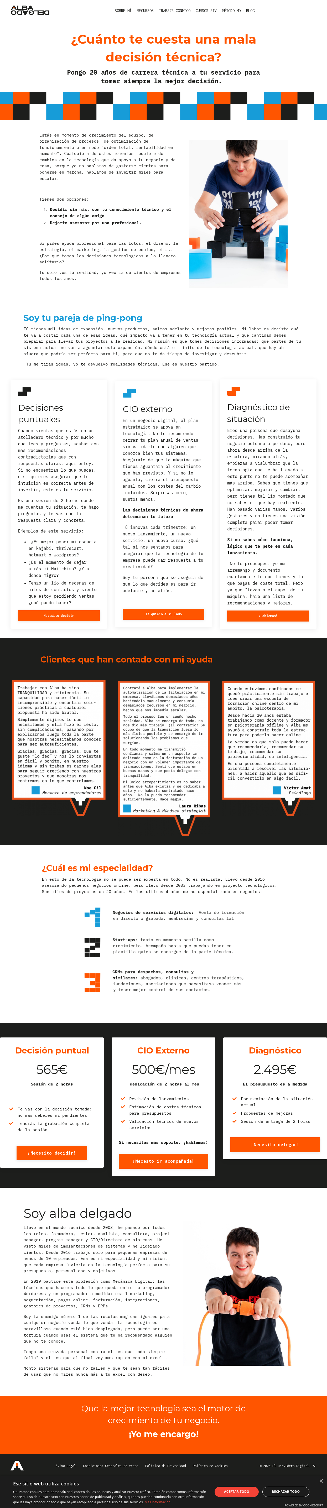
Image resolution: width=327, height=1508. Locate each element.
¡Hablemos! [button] (268, 626)
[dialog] (163, 1492)
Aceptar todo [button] (236, 1491)
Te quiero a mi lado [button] (164, 624)
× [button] (321, 1481)
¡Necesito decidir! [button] (52, 1167)
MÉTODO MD (231, 10)
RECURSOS (145, 10)
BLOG (250, 10)
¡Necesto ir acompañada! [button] (164, 1182)
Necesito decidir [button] (59, 625)
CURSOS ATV (206, 10)
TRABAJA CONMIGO (174, 10)
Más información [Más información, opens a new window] (157, 1502)
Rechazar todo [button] (286, 1491)
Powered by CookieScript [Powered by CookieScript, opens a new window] (303, 1505)
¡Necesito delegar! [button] (275, 1158)
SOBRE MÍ (123, 10)
